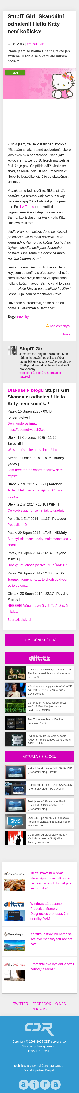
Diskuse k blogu (26, 390)
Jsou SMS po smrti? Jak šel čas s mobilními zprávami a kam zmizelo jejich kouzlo (49, 821)
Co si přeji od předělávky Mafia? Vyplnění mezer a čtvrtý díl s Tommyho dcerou (47, 838)
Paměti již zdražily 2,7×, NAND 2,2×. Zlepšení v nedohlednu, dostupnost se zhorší (50, 673)
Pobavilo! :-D (17, 525)
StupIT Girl (35, 44)
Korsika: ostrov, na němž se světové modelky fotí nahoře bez (51, 939)
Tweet (66, 334)
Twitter (20, 1004)
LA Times (27, 207)
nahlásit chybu (60, 326)
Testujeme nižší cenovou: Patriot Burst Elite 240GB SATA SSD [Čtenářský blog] (47, 805)
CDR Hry (39, 658)
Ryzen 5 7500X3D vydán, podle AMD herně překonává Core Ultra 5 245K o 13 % (49, 739)
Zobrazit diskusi (19, 619)
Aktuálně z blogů (39, 756)
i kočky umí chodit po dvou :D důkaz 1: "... (39, 565)
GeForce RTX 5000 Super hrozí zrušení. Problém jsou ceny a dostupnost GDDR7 (47, 706)
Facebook (41, 1004)
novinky (23, 317)
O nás (60, 1004)
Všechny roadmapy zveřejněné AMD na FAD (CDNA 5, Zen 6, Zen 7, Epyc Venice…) (50, 689)
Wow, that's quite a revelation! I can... (35, 450)
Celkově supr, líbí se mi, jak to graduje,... (38, 510)
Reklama (39, 1009)
